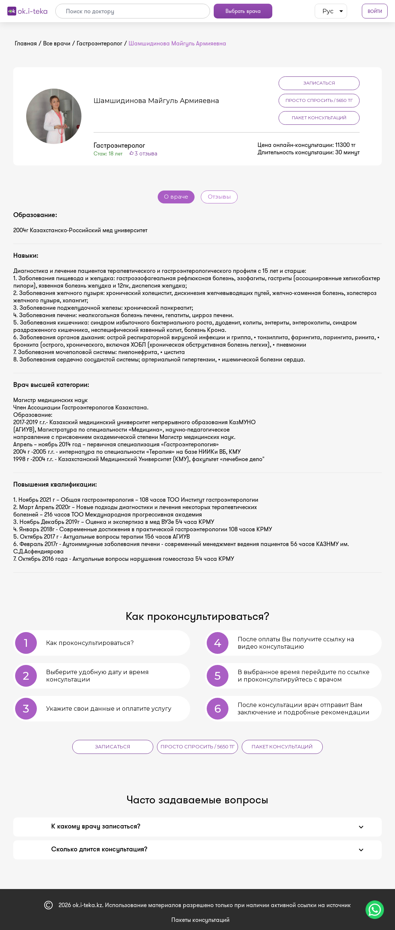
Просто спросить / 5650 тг (319, 100)
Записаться (319, 83)
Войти (375, 11)
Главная (26, 43)
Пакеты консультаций (200, 917)
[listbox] (331, 11)
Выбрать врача (243, 11)
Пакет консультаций (319, 117)
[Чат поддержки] (375, 909)
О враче (176, 196)
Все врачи (56, 43)
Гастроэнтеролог (99, 43)
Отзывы (219, 196)
